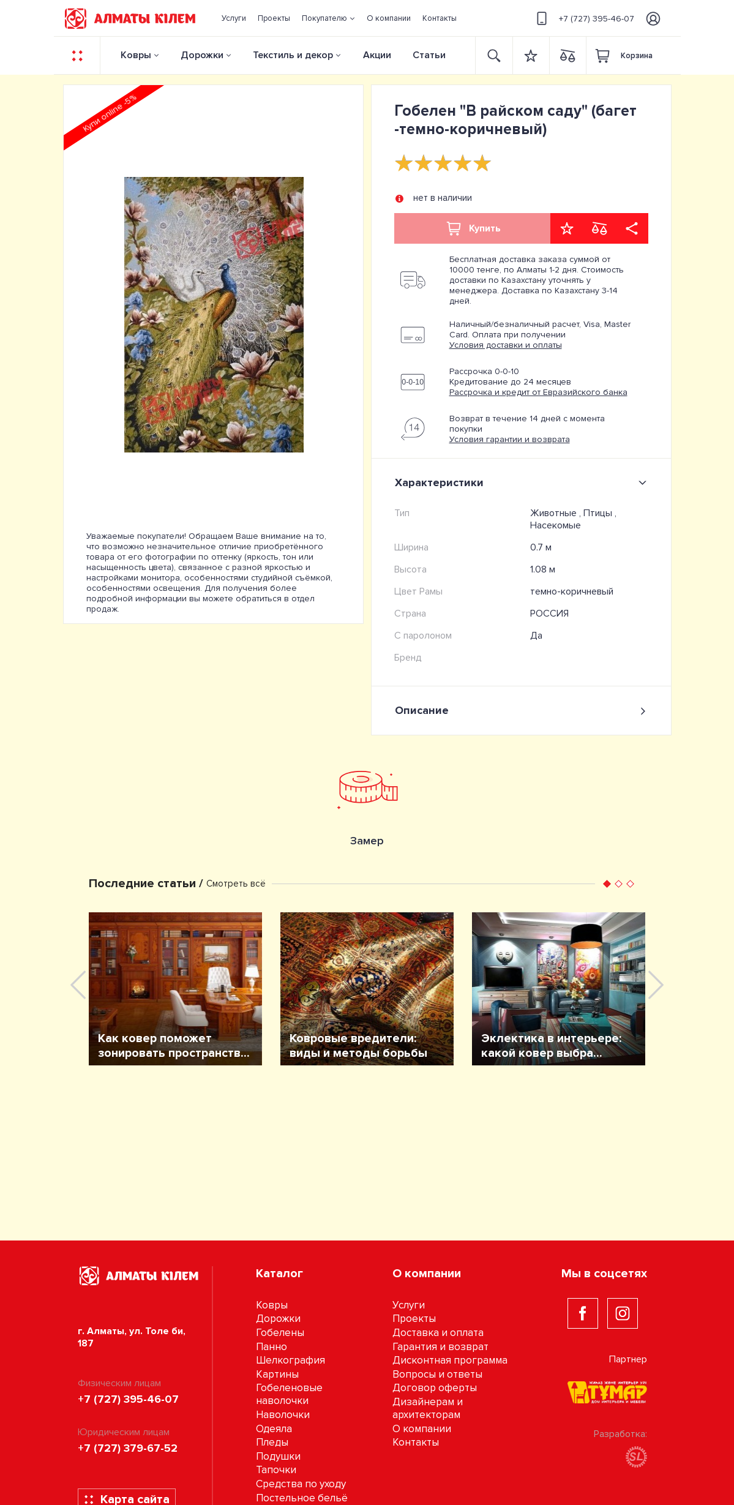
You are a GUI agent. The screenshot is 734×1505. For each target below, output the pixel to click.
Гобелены (280, 1332)
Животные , (556, 513)
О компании (421, 1428)
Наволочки (283, 1414)
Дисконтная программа (449, 1360)
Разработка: (620, 1448)
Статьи (429, 55)
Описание (521, 710)
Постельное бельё (302, 1498)
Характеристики (523, 482)
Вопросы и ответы (437, 1374)
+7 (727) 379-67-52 (128, 1448)
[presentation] (78, 984)
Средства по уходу (301, 1483)
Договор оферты (434, 1387)
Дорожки (202, 55)
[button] (328, 18)
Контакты (415, 1442)
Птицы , (599, 513)
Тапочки (276, 1469)
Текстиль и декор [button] (293, 55)
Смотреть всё (236, 883)
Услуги (408, 1305)
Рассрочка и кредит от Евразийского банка (538, 392)
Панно (271, 1346)
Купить (472, 228)
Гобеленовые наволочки (289, 1394)
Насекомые (555, 525)
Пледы (272, 1442)
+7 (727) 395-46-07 (583, 18)
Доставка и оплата (438, 1332)
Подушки (278, 1456)
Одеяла (274, 1428)
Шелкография (290, 1360)
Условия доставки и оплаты (505, 345)
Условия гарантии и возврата (509, 439)
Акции (377, 55)
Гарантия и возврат (440, 1346)
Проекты (414, 1318)
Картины (277, 1374)
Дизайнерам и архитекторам (427, 1408)
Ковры (136, 55)
